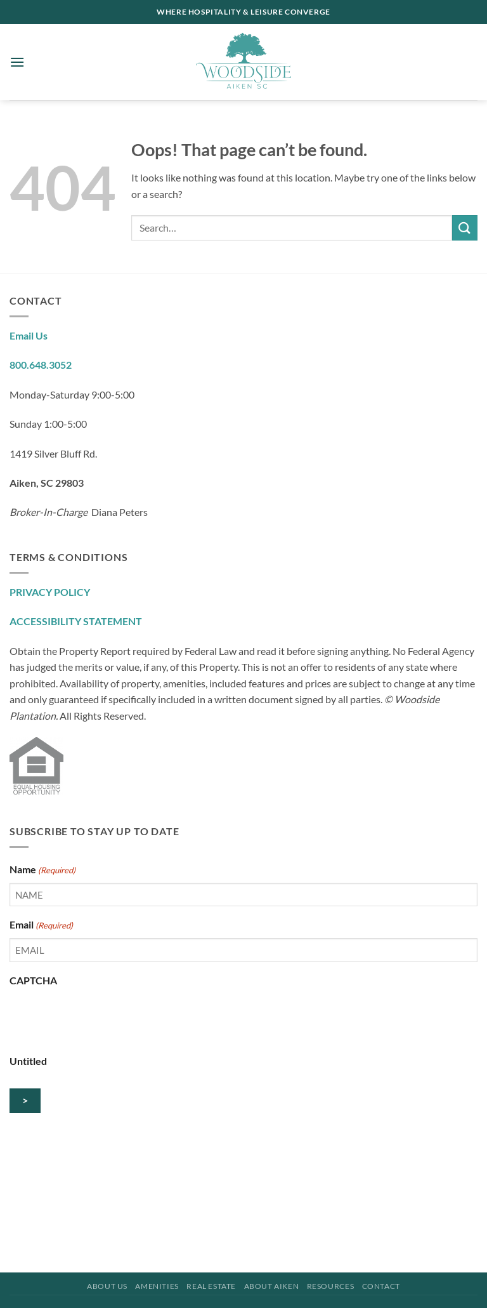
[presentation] (106, 1018)
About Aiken (271, 1286)
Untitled (28, 1061)
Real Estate (211, 1286)
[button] (17, 61)
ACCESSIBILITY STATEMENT (76, 621)
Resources (330, 1286)
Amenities (157, 1286)
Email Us (29, 335)
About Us (107, 1286)
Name (42, 870)
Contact (381, 1286)
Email (41, 925)
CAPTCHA (33, 980)
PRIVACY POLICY (50, 592)
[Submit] (464, 227)
